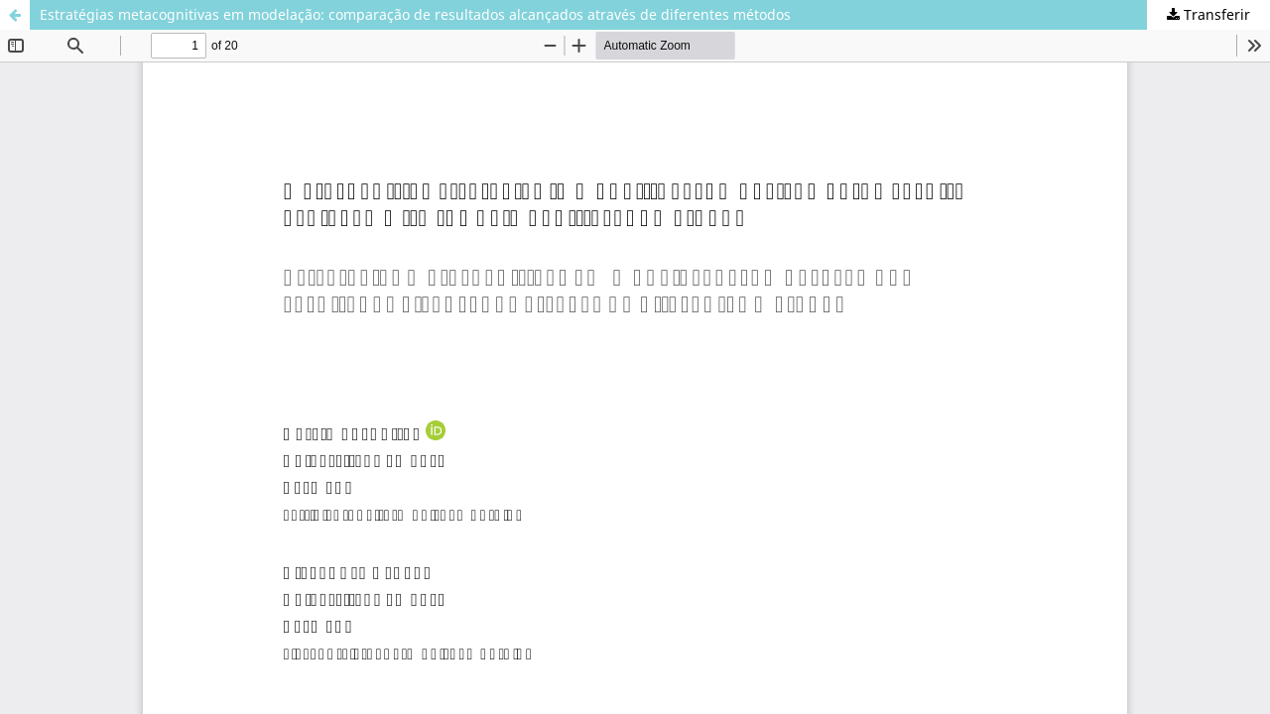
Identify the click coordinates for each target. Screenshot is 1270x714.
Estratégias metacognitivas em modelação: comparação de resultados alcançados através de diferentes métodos (415, 14)
